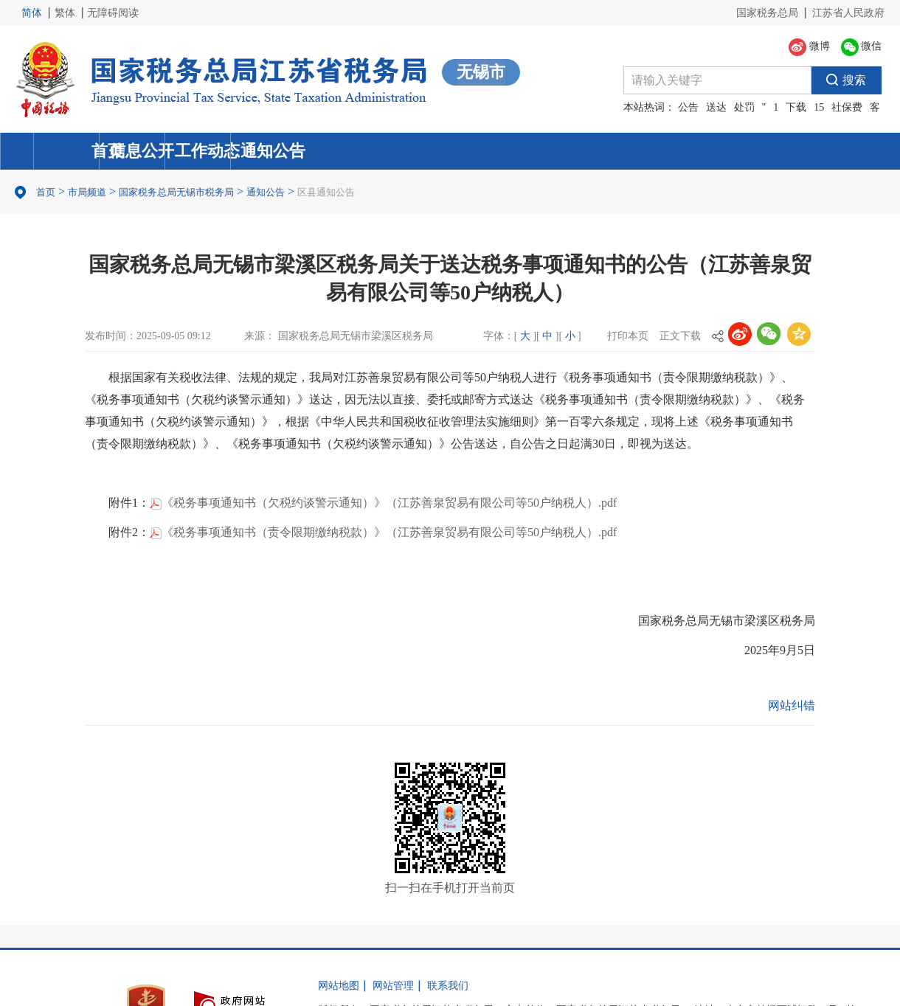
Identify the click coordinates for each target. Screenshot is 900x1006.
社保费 (846, 107)
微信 (861, 47)
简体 (31, 12)
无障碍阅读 (113, 12)
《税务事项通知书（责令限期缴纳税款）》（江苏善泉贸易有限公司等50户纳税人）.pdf (383, 532)
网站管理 (393, 985)
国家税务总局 (767, 12)
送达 (716, 107)
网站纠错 (791, 705)
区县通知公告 (326, 192)
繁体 (65, 12)
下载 (796, 107)
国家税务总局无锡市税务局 (176, 192)
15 (819, 107)
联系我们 (447, 985)
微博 (809, 47)
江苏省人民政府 (848, 12)
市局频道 (87, 192)
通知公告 (785, 151)
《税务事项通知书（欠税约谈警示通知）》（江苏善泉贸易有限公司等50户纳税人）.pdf (383, 502)
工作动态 (561, 151)
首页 (113, 151)
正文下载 (680, 335)
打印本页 (627, 335)
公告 (688, 107)
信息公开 (337, 151)
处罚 (744, 107)
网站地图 (338, 985)
